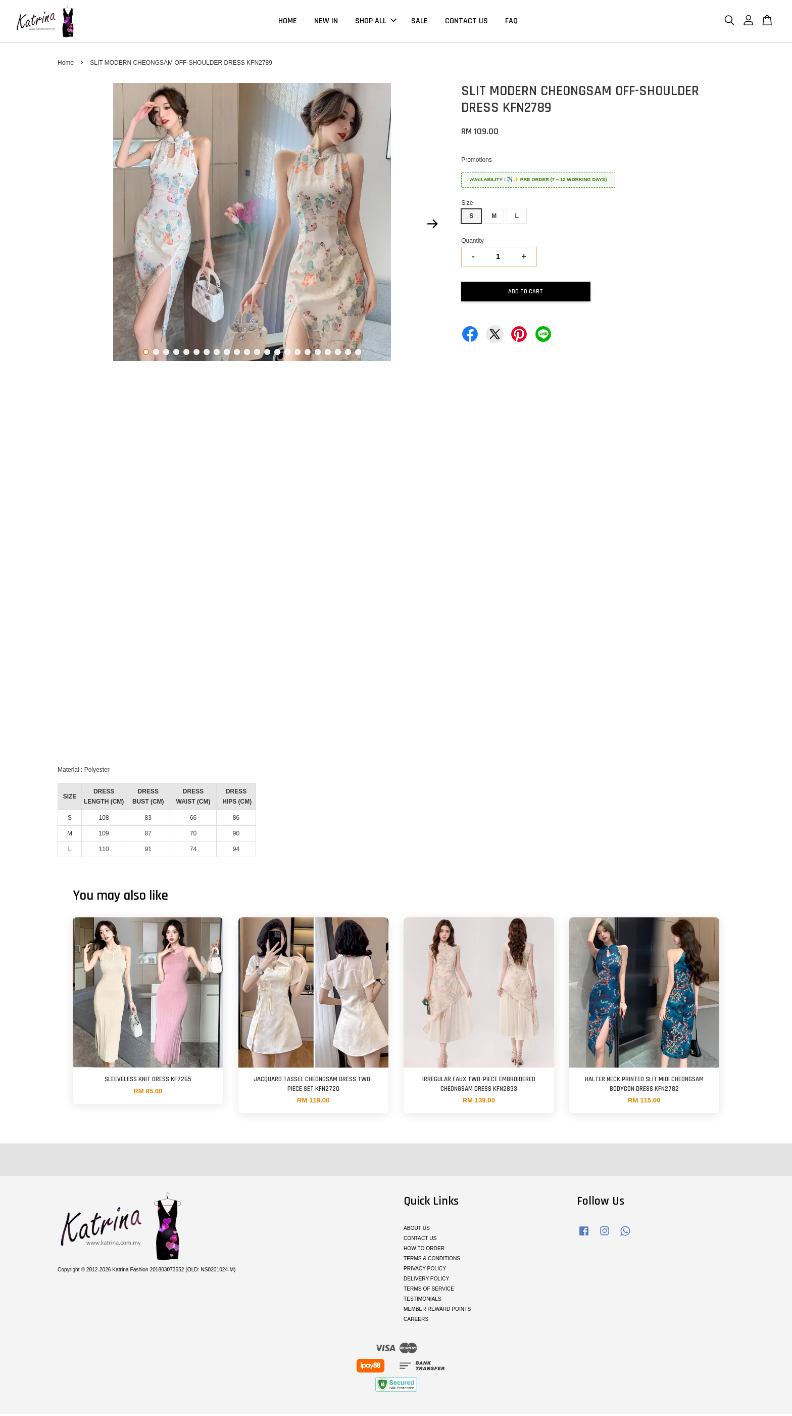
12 (257, 354)
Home (66, 64)
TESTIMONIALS (422, 1301)
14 (277, 354)
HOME (287, 22)
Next (432, 226)
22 (358, 354)
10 (237, 354)
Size (467, 204)
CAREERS (416, 1321)
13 (267, 354)
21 (348, 354)
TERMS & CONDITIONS (432, 1261)
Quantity (472, 242)
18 (318, 354)
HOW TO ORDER (424, 1251)
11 (247, 354)
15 (287, 354)
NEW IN (326, 22)
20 (338, 354)
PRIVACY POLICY (425, 1270)
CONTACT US (466, 22)
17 (308, 354)
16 (297, 354)
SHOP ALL (376, 22)
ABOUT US (417, 1230)
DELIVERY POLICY (426, 1281)
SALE (419, 22)
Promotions (476, 161)
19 (328, 354)
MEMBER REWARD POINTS (437, 1311)
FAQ (511, 22)
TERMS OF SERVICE (429, 1291)
